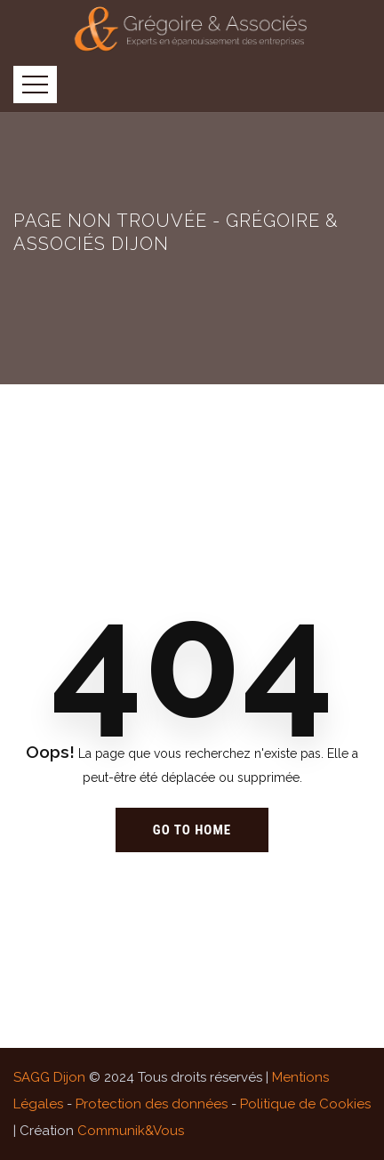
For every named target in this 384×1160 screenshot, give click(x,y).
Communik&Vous (130, 1131)
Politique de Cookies (305, 1104)
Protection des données (152, 1104)
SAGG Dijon (49, 1077)
